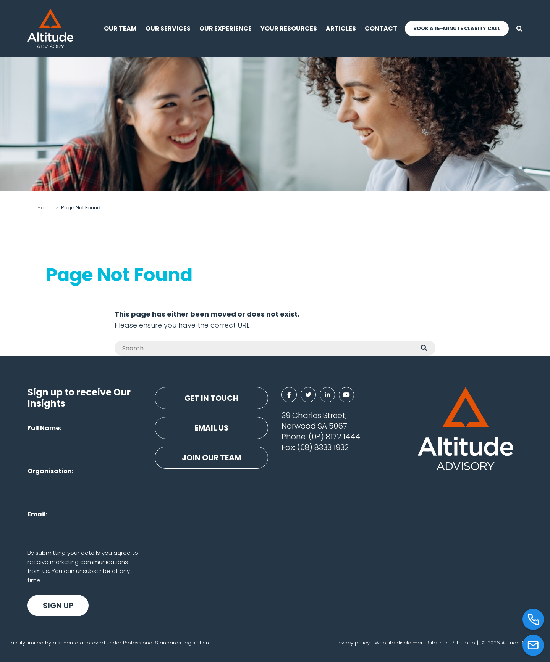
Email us (211, 428)
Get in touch (211, 398)
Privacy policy (353, 642)
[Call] (533, 619)
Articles (341, 28)
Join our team (211, 457)
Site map (464, 642)
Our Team (120, 28)
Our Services (168, 28)
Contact (381, 28)
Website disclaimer (399, 642)
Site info (438, 642)
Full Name (44, 428)
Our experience (225, 28)
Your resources (288, 28)
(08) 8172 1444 (334, 436)
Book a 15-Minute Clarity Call (456, 28)
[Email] (533, 645)
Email (37, 514)
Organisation (50, 471)
